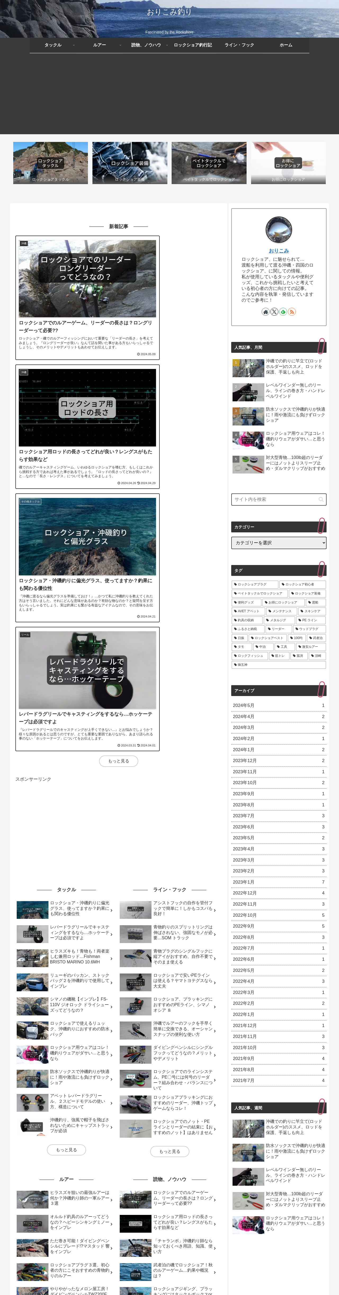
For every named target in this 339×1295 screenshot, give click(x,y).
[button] (321, 500)
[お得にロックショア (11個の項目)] (35, 1191)
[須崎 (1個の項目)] (190, 1209)
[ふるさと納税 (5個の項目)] (55, 1199)
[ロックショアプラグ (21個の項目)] (36, 1182)
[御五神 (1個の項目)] (210, 1209)
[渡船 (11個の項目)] (64, 1191)
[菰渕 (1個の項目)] (171, 1209)
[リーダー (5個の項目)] (83, 1199)
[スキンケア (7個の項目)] (152, 1191)
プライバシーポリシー (148, 1278)
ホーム (98, 1278)
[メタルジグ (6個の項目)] (208, 1191)
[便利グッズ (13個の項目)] (207, 1182)
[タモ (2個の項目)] (25, 1209)
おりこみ (279, 251)
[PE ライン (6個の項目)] (28, 1199)
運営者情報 (237, 1278)
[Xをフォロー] (274, 312)
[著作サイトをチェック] (266, 312)
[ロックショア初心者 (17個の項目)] (77, 1182)
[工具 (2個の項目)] (63, 1209)
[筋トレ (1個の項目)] (150, 1209)
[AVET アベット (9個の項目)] (90, 1191)
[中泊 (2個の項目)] (44, 1209)
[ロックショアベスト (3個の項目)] (162, 1199)
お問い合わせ (211, 1278)
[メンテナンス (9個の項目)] (123, 1191)
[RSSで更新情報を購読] (292, 312)
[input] (279, 500)
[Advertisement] (169, 97)
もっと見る (118, 463)
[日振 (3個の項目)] (133, 1199)
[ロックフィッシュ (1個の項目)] (120, 1209)
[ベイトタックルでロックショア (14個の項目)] (127, 1182)
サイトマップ (183, 1278)
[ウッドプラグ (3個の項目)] (109, 1199)
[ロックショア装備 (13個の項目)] (174, 1182)
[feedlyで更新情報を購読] (283, 312)
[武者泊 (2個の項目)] (211, 1199)
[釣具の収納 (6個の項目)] (180, 1191)
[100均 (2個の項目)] (191, 1199)
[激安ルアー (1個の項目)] (87, 1209)
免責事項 (116, 1278)
